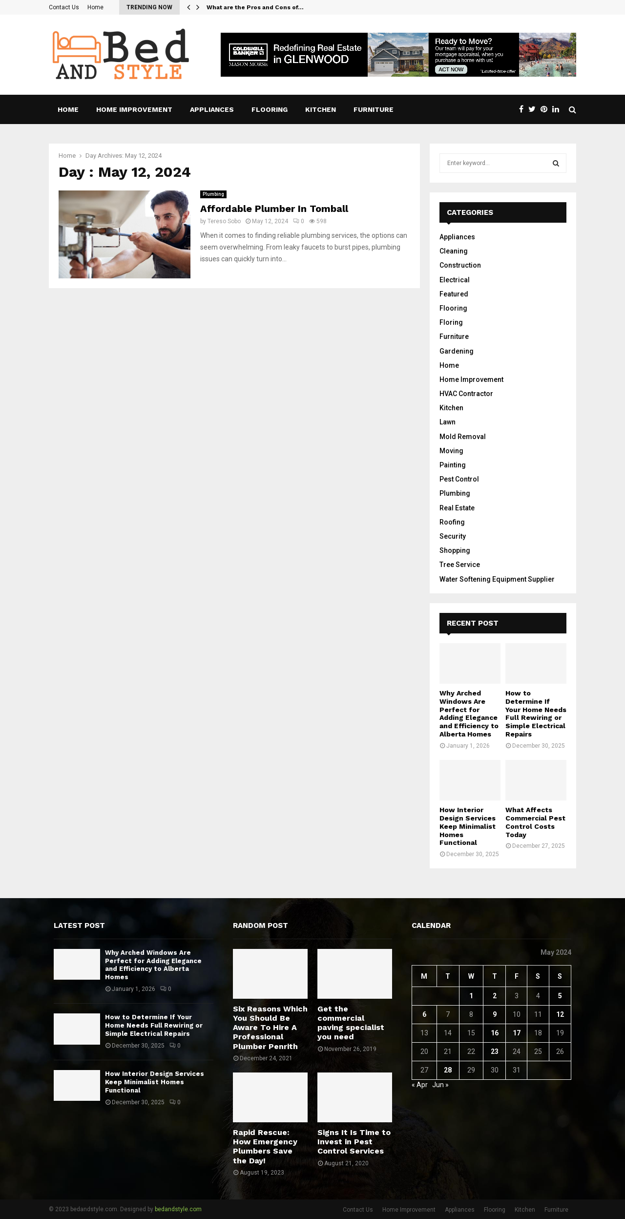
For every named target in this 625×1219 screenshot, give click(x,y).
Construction (460, 265)
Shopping (454, 550)
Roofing (452, 522)
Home (95, 7)
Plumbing (213, 194)
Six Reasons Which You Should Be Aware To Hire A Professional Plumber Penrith (270, 1027)
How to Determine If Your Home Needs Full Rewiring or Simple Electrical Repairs (535, 713)
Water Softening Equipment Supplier (497, 579)
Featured (453, 294)
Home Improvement (134, 109)
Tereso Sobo (224, 221)
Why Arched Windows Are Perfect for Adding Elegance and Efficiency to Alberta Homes (469, 713)
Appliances (212, 109)
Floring (451, 322)
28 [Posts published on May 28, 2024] (448, 1070)
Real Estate (457, 508)
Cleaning (453, 251)
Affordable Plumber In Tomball (274, 208)
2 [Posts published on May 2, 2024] (495, 996)
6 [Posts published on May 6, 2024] (424, 1014)
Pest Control (459, 479)
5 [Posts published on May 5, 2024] (560, 996)
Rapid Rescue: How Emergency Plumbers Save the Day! (265, 1146)
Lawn (447, 422)
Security (452, 536)
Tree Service (459, 564)
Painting (452, 465)
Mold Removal (462, 437)
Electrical (454, 280)
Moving (451, 451)
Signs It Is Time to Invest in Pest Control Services (354, 1142)
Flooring (269, 109)
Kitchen (320, 109)
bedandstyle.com (178, 1209)
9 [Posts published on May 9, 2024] (495, 1014)
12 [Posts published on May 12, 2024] (560, 1014)
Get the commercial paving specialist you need (350, 1023)
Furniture (374, 109)
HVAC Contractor (466, 394)
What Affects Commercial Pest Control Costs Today (535, 822)
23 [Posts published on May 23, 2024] (495, 1051)
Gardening (456, 351)
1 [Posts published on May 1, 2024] (471, 996)
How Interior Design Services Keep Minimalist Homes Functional (467, 826)
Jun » (440, 1085)
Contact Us (64, 7)
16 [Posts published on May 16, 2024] (495, 1033)
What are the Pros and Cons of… (255, 7)
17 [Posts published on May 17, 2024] (517, 1033)
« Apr (420, 1085)
